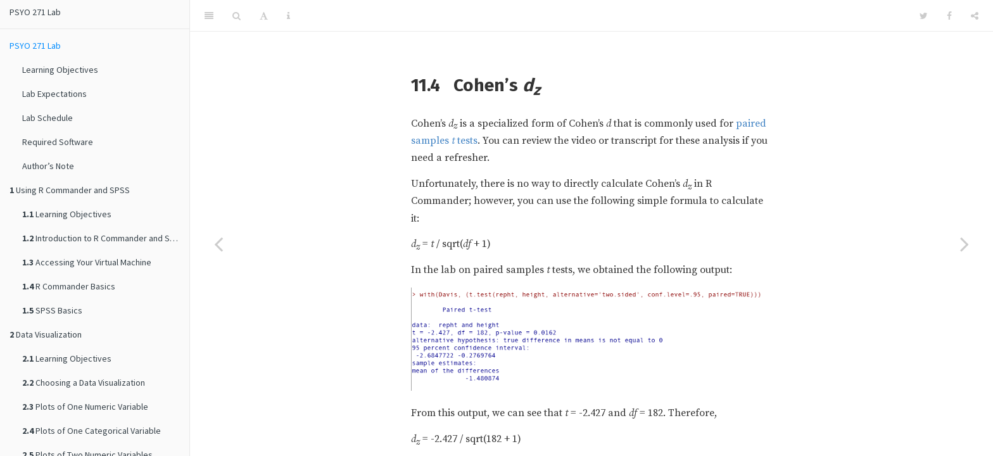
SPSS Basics (52, 310)
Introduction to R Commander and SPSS (103, 238)
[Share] (974, 16)
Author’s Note (48, 166)
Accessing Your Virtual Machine (86, 262)
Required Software (57, 142)
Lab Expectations (54, 93)
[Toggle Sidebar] (209, 16)
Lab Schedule (47, 118)
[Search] (236, 16)
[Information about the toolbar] (288, 16)
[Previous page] (218, 244)
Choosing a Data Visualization (83, 382)
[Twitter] (923, 16)
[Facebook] (949, 16)
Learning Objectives (60, 69)
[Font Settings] (263, 16)
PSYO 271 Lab (35, 12)
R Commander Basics (68, 286)
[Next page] (964, 244)
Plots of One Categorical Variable (91, 430)
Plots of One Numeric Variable (85, 406)
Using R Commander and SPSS (69, 190)
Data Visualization (45, 334)
